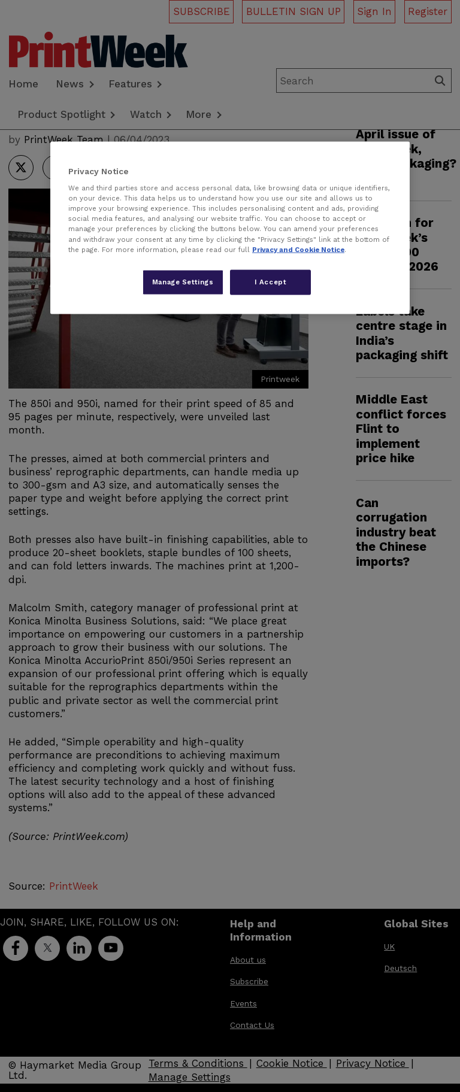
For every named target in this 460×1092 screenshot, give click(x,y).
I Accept (271, 281)
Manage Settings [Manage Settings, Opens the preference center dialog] (183, 281)
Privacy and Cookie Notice (298, 249)
